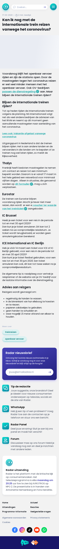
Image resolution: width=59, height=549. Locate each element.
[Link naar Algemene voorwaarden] (15, 517)
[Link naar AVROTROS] (25, 543)
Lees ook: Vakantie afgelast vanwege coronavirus (24, 135)
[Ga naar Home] (5, 6)
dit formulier (22, 184)
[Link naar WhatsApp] (44, 530)
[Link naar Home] (15, 502)
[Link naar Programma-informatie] (15, 511)
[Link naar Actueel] (43, 502)
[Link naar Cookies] (29, 522)
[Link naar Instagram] (22, 530)
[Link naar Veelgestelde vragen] (43, 511)
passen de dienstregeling (19, 91)
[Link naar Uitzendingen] (15, 507)
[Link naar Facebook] (15, 530)
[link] (10, 332)
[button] (44, 7)
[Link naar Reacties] (43, 507)
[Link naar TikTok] (29, 530)
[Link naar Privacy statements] (43, 517)
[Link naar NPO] (34, 543)
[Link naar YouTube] (37, 530)
